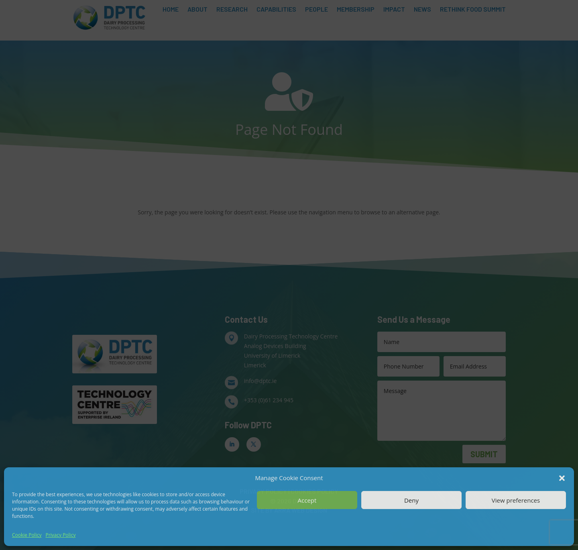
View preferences (516, 500)
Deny (411, 500)
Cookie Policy (26, 535)
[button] (562, 478)
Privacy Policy (60, 535)
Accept (307, 500)
